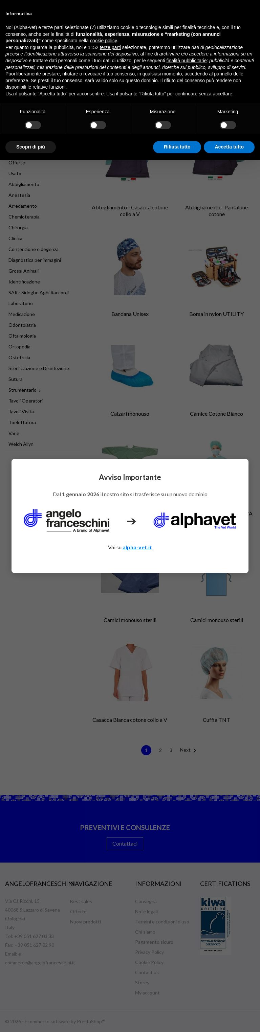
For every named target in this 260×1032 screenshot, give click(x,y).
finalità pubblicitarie (186, 60)
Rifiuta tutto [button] (177, 147)
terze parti (110, 47)
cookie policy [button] (103, 40)
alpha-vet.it (137, 547)
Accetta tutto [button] (229, 147)
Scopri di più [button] (30, 147)
